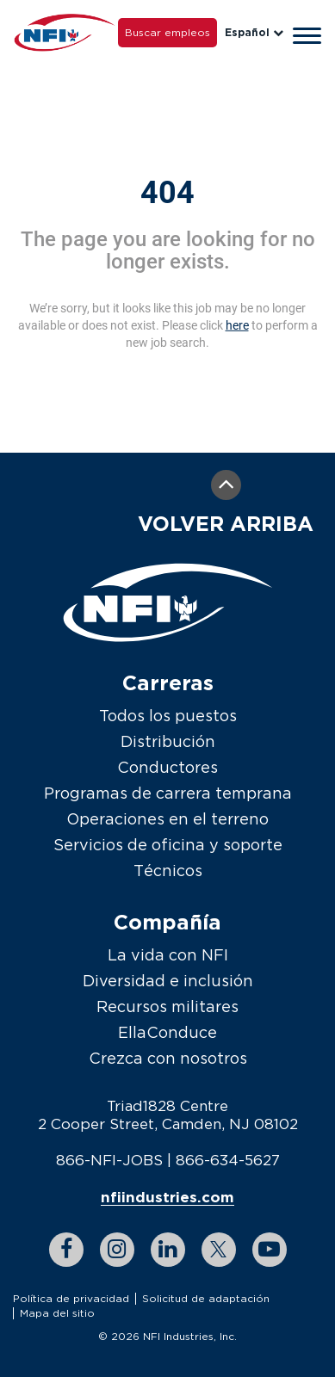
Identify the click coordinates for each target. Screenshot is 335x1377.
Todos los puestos (168, 715)
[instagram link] (117, 1249)
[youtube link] (269, 1249)
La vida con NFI (168, 955)
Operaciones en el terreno (167, 819)
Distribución (168, 741)
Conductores (167, 767)
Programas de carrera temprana (168, 793)
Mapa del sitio (57, 1312)
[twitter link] (219, 1249)
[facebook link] (66, 1249)
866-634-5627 (228, 1160)
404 (167, 193)
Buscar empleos (167, 32)
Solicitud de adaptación (206, 1298)
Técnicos (167, 870)
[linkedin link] (168, 1249)
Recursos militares (167, 1006)
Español (254, 32)
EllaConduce (167, 1032)
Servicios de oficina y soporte (167, 845)
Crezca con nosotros (168, 1058)
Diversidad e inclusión (168, 981)
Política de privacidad (71, 1298)
